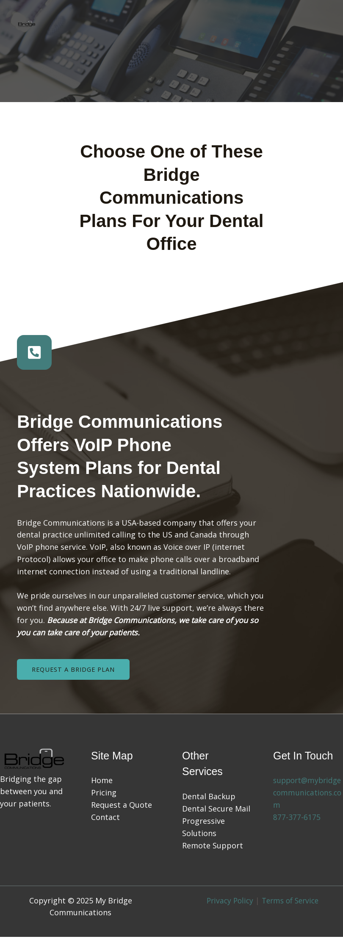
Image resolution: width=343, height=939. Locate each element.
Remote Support (212, 847)
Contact (105, 819)
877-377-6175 (297, 819)
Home (102, 783)
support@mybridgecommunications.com (307, 795)
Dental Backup (208, 799)
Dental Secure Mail (216, 811)
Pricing (103, 795)
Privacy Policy (227, 902)
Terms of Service (291, 902)
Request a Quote (121, 807)
